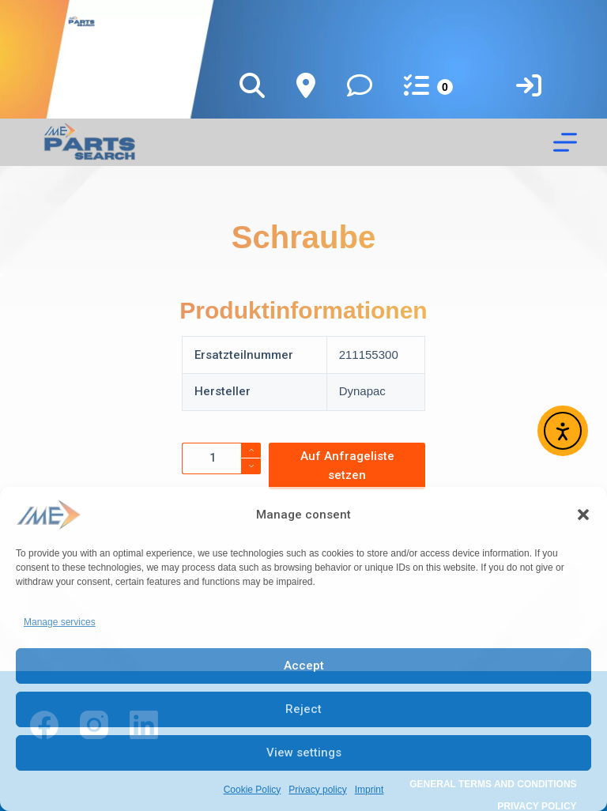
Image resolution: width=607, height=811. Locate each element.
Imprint (369, 789)
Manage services (60, 622)
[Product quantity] (221, 458)
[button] (583, 514)
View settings (303, 752)
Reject (303, 709)
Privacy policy (317, 789)
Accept (304, 665)
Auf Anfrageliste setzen (347, 466)
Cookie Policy (252, 789)
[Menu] (565, 142)
